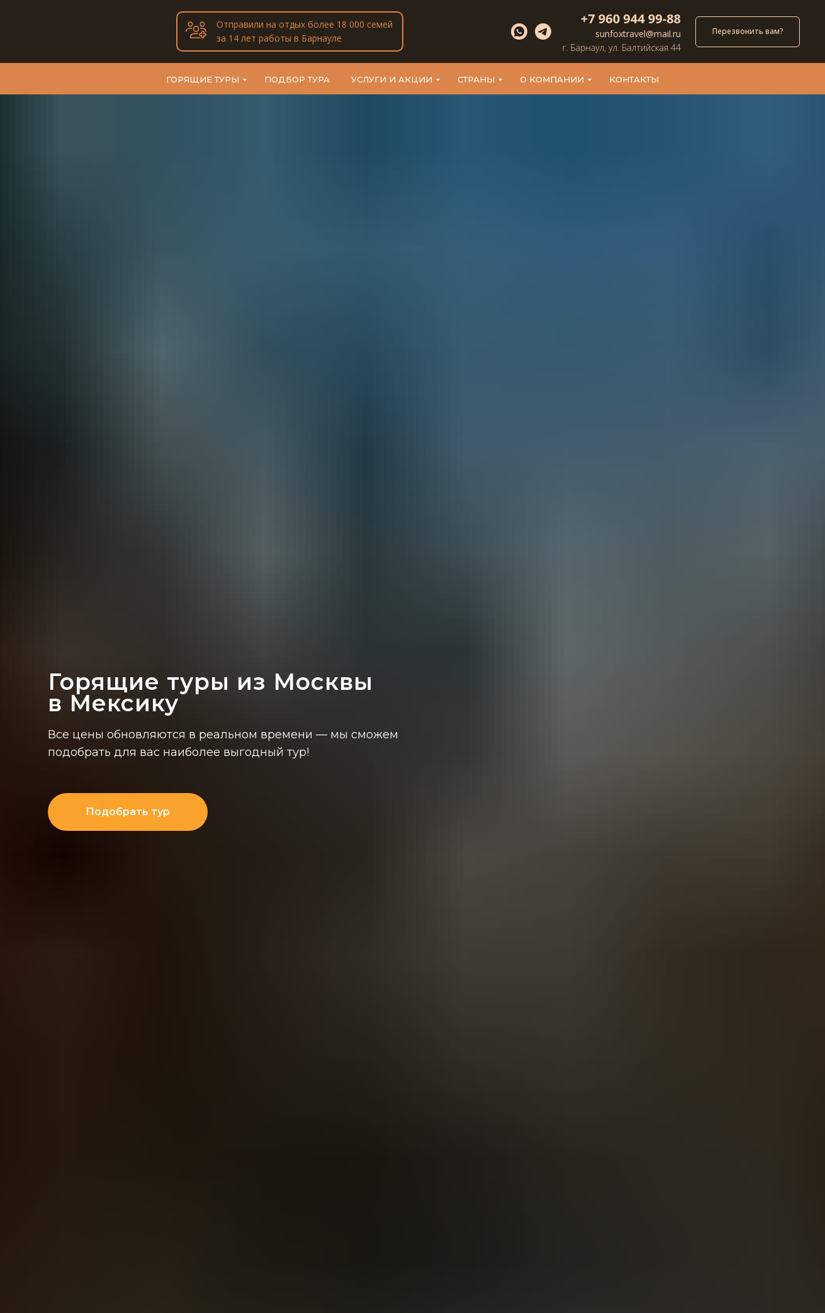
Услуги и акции (391, 79)
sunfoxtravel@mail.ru (638, 34)
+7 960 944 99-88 (631, 18)
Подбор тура (297, 79)
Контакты (634, 79)
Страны (476, 79)
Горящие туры (202, 79)
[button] (747, 31)
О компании (552, 79)
